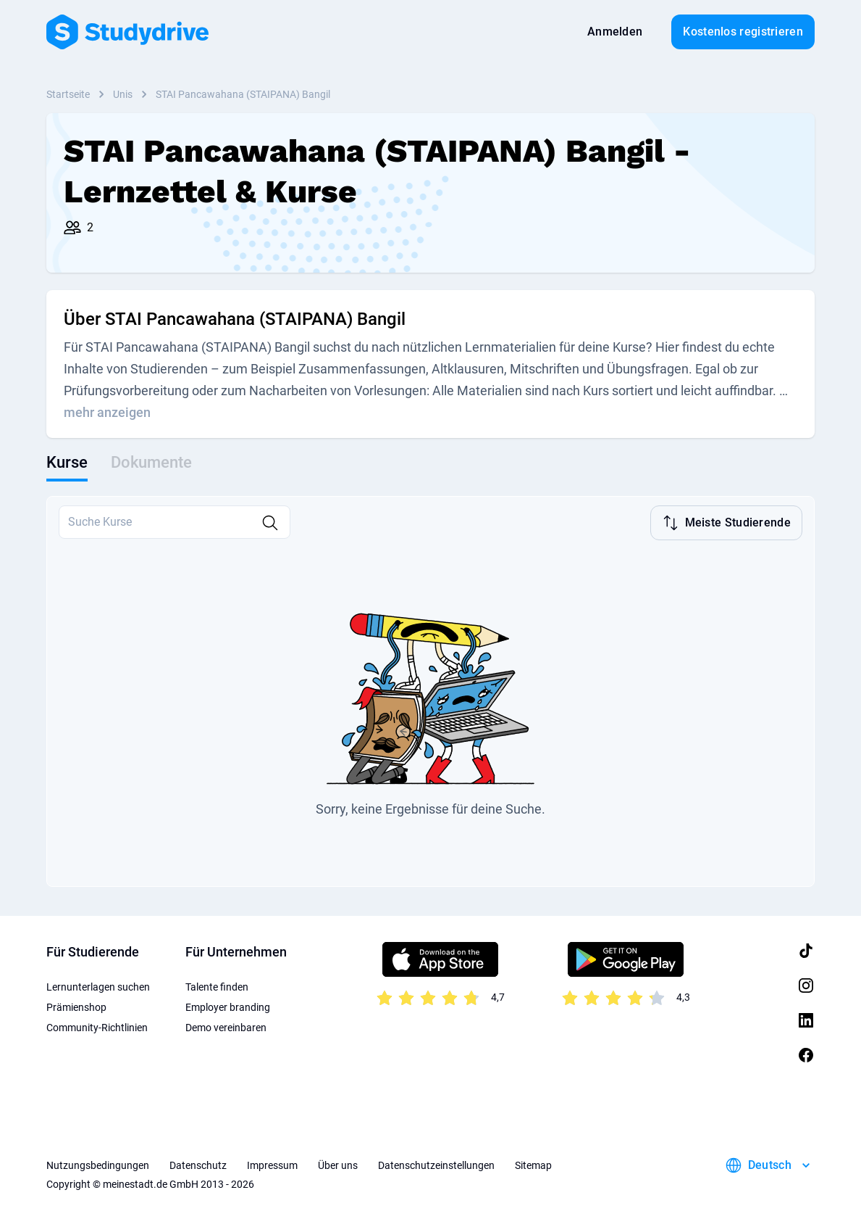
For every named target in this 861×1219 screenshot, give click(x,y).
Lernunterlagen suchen (98, 985)
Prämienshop (76, 1006)
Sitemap (533, 1164)
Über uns (338, 1164)
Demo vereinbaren (225, 1026)
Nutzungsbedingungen (97, 1164)
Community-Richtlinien (97, 1026)
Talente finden (216, 985)
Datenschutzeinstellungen (436, 1164)
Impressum (272, 1164)
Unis (123, 94)
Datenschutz (198, 1164)
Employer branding (227, 1006)
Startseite (68, 94)
